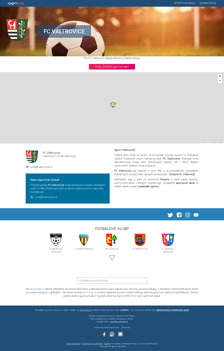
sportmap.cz (37, 288)
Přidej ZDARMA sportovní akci (112, 66)
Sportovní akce (184, 3)
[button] (113, 105)
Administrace (207, 3)
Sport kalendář (73, 343)
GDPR (107, 343)
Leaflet (203, 142)
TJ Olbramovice (140, 242)
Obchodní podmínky (92, 343)
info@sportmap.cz (119, 321)
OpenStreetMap (213, 142)
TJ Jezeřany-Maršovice (168, 243)
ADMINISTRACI (130, 295)
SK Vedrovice (112, 242)
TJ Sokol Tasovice (84, 242)
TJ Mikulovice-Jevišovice (56, 243)
